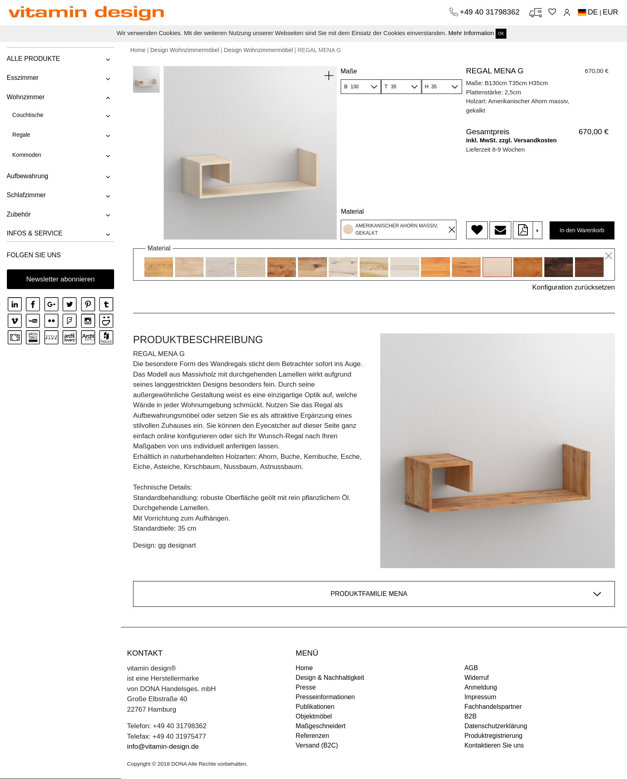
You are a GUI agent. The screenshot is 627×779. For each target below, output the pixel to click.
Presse (306, 687)
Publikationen (315, 706)
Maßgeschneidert (321, 726)
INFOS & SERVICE (34, 233)
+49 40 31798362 (491, 12)
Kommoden (26, 155)
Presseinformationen (325, 697)
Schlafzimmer (25, 195)
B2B (471, 716)
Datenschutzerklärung (496, 726)
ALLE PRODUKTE (32, 58)
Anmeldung (481, 687)
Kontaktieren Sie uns (494, 745)
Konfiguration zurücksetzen (573, 287)
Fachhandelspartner (493, 706)
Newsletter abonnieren (60, 279)
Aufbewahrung (27, 176)
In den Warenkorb (582, 230)
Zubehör (18, 214)
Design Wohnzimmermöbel (184, 50)
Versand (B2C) (317, 745)
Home (138, 50)
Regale (20, 134)
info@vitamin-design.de (163, 746)
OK (501, 33)
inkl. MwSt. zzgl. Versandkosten (511, 140)
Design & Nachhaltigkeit (330, 677)
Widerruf (477, 677)
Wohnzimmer (25, 97)
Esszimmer (22, 77)
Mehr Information (471, 32)
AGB (471, 667)
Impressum (480, 697)
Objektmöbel (314, 716)
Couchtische (27, 115)
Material (352, 211)
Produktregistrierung (494, 735)
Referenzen (312, 735)
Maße (348, 71)
